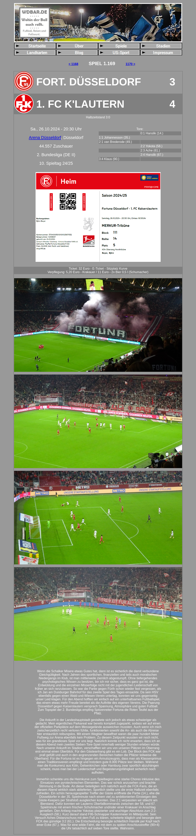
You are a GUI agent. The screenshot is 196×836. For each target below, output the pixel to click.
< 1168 (73, 64)
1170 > (130, 64)
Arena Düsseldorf (45, 137)
